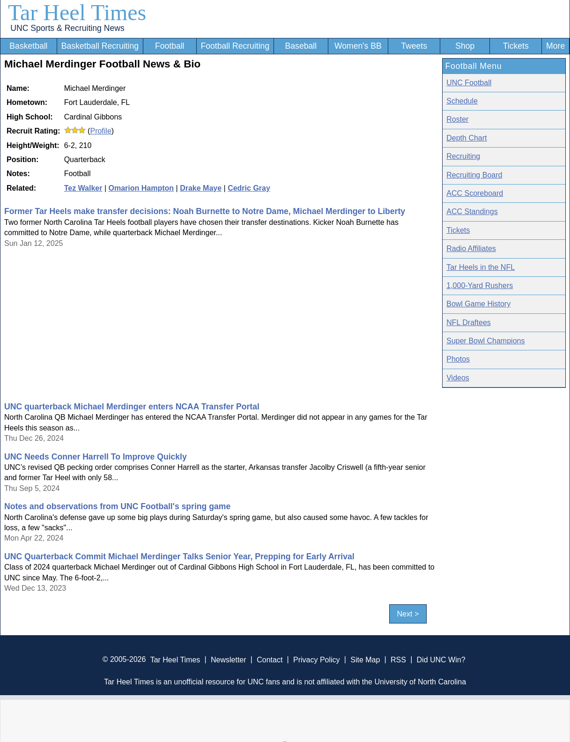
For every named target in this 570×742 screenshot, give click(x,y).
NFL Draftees (468, 322)
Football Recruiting (234, 46)
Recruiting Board (474, 175)
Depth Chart (466, 138)
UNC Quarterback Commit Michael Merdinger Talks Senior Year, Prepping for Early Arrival (179, 556)
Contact (269, 659)
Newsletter (228, 659)
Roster (457, 119)
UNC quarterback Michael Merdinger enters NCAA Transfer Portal (131, 406)
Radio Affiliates (471, 248)
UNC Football (468, 83)
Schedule (462, 101)
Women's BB (358, 46)
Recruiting (463, 156)
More (555, 46)
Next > (408, 614)
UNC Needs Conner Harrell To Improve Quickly (95, 456)
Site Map (365, 659)
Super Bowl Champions (485, 341)
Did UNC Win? (441, 659)
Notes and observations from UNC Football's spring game (117, 506)
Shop (464, 46)
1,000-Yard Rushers (479, 285)
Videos (457, 378)
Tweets (414, 46)
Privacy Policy (316, 659)
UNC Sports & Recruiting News (67, 28)
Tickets (516, 46)
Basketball (28, 46)
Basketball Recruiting (100, 46)
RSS (398, 659)
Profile (100, 131)
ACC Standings (471, 211)
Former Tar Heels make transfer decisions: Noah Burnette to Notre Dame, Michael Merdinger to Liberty (204, 211)
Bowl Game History (478, 304)
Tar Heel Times (77, 12)
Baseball (301, 46)
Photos (458, 359)
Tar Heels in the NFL (480, 267)
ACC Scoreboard (474, 193)
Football (170, 46)
